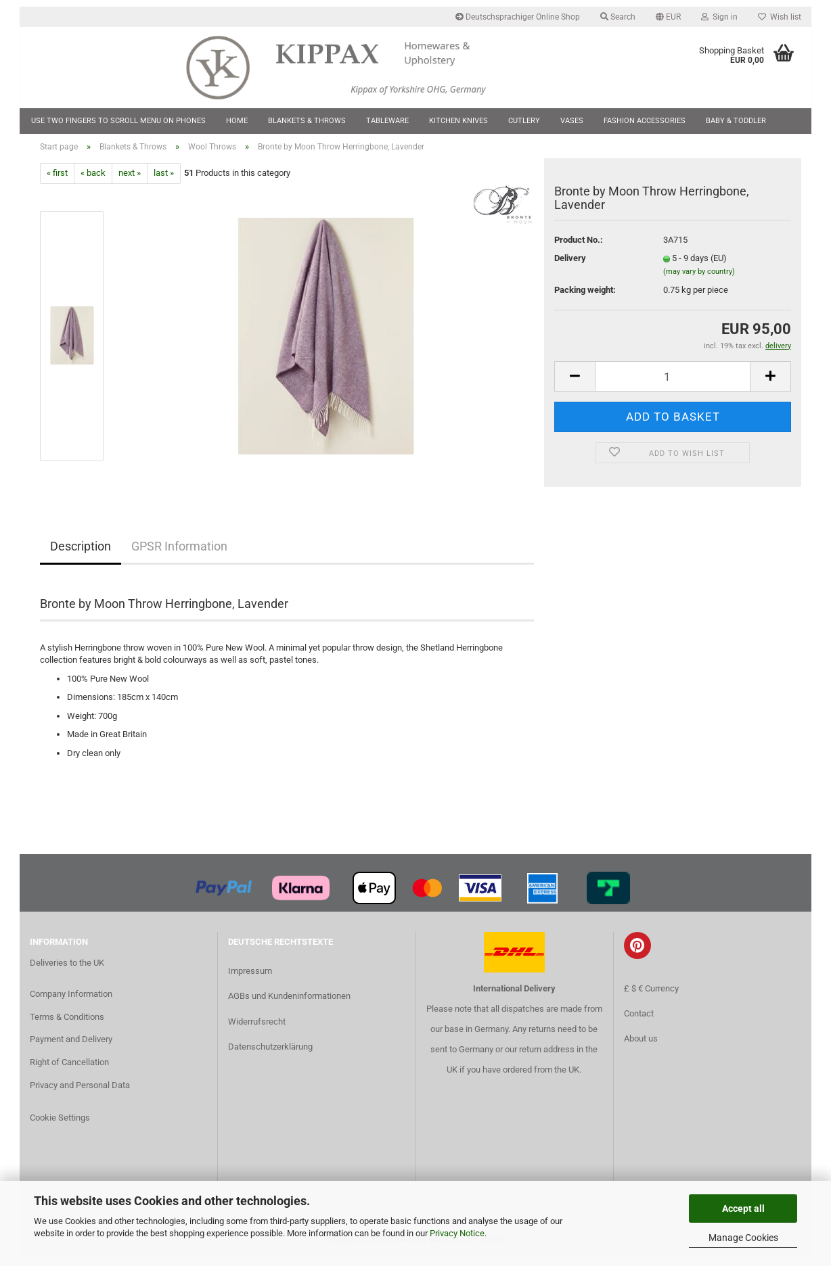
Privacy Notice (457, 1233)
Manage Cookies (743, 1237)
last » (164, 182)
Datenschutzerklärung (270, 1055)
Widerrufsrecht (257, 1030)
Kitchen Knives (458, 120)
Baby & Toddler (736, 120)
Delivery (570, 267)
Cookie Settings (60, 1126)
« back (93, 182)
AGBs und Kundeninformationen (289, 1005)
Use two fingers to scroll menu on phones (118, 120)
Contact (639, 1021)
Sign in (719, 17)
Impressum (250, 980)
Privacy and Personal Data (80, 1094)
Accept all (743, 1208)
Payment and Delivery (71, 1048)
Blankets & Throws (307, 120)
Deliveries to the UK (67, 971)
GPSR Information (179, 554)
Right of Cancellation (69, 1071)
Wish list (779, 17)
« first (57, 182)
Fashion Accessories (645, 120)
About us (641, 1046)
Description (80, 554)
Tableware (387, 120)
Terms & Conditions (67, 1025)
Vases (571, 120)
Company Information (71, 1002)
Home (237, 120)
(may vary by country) (699, 279)
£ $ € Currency (651, 996)
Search (617, 17)
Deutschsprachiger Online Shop (517, 17)
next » (129, 182)
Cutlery (524, 120)
